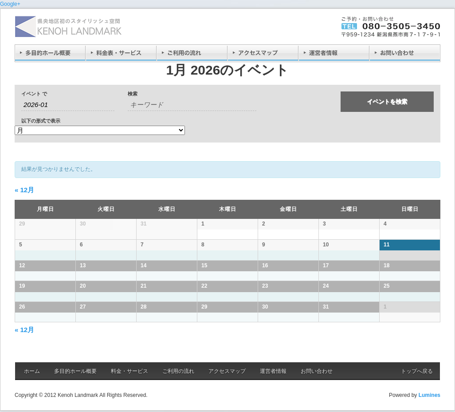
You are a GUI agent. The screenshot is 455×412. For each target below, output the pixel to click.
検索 (132, 93)
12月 (24, 190)
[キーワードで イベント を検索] (192, 105)
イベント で (34, 93)
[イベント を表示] (100, 130)
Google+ (10, 4)
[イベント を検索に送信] (387, 101)
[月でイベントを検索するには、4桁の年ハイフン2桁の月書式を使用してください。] (67, 105)
